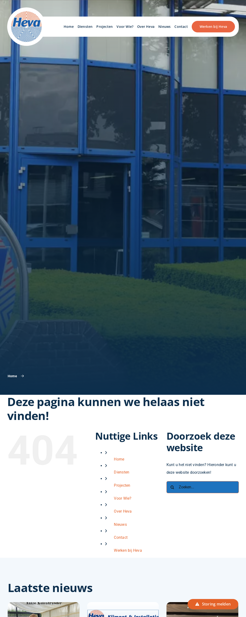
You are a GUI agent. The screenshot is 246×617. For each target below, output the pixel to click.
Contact (121, 537)
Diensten (121, 472)
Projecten (122, 485)
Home (119, 459)
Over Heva (123, 511)
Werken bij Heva (128, 550)
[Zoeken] (172, 487)
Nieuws (120, 524)
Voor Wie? (122, 498)
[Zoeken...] (202, 487)
